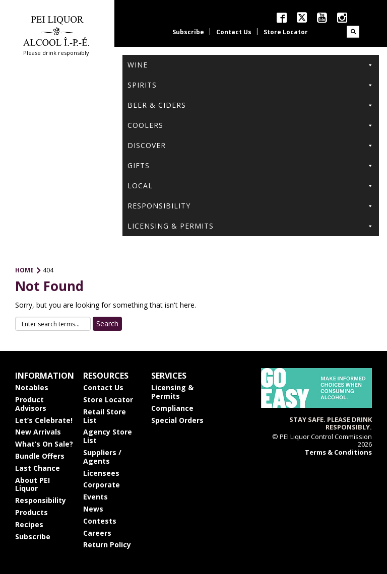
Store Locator (286, 32)
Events (95, 496)
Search (353, 32)
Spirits (250, 85)
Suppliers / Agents (102, 457)
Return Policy (107, 544)
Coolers (250, 125)
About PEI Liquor (32, 484)
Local (250, 186)
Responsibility (250, 206)
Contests (99, 521)
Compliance (172, 408)
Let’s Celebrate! (44, 420)
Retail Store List (104, 416)
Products (31, 512)
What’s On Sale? (44, 444)
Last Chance (37, 468)
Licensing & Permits (250, 226)
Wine (250, 65)
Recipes (29, 524)
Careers (97, 533)
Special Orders (177, 420)
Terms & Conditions (338, 452)
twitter (302, 17)
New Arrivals (38, 432)
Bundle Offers (39, 456)
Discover (250, 145)
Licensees (101, 473)
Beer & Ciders (250, 105)
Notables (31, 387)
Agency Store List (107, 436)
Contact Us (233, 32)
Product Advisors (30, 404)
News (93, 509)
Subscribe (188, 32)
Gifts (250, 166)
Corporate (101, 484)
